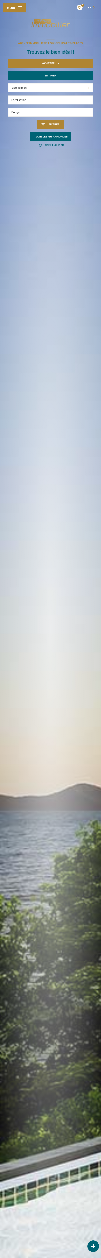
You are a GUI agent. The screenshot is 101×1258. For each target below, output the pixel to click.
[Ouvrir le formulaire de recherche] (50, 124)
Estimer (50, 75)
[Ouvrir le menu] (14, 7)
